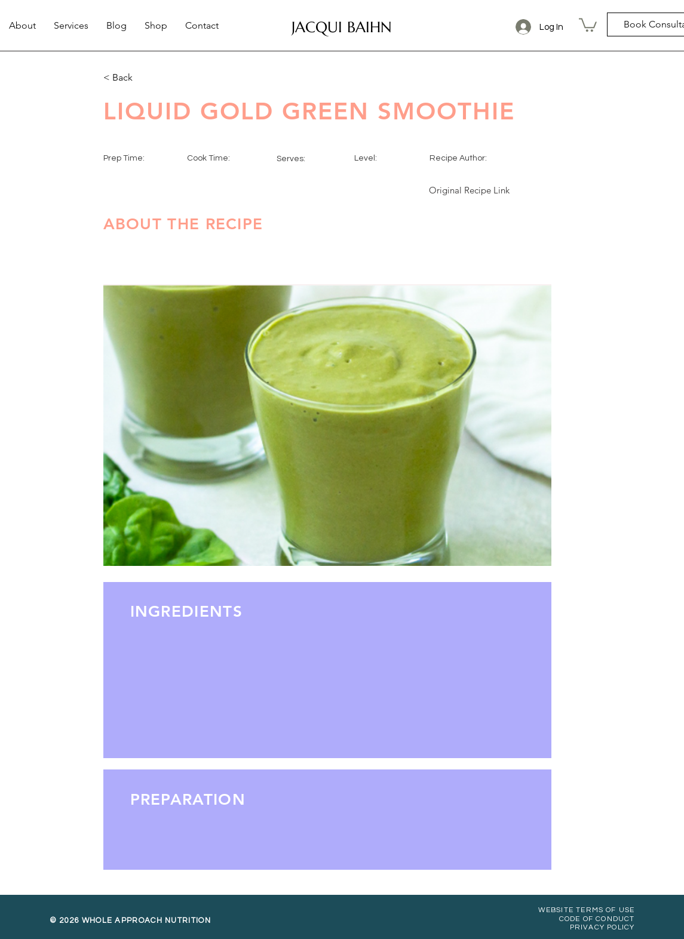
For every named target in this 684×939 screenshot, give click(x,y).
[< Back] (142, 78)
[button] (588, 24)
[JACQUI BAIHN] (342, 27)
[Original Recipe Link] (469, 190)
